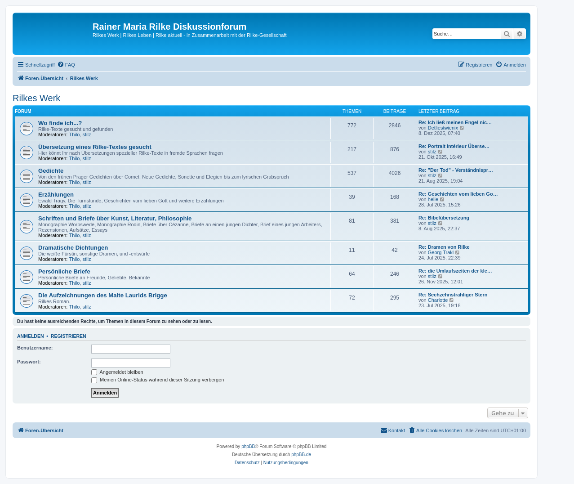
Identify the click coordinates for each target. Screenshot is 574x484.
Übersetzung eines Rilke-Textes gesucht (94, 146)
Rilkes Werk (36, 98)
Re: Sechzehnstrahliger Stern (452, 294)
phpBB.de (301, 454)
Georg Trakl (441, 252)
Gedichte (50, 170)
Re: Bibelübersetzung (443, 217)
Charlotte (438, 300)
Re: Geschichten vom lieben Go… (458, 194)
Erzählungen (56, 194)
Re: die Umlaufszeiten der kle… (455, 270)
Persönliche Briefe (64, 271)
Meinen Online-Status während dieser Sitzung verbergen (157, 379)
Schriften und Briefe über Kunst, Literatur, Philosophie (114, 218)
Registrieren (68, 336)
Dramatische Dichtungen (73, 247)
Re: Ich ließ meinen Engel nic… (455, 122)
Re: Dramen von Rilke (444, 247)
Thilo (74, 134)
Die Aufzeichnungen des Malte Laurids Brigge (102, 295)
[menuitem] (66, 64)
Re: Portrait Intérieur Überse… (453, 146)
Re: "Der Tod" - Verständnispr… (455, 170)
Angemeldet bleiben (117, 372)
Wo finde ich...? (60, 123)
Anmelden (30, 336)
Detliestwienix (443, 127)
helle (433, 199)
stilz (86, 134)
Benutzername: (35, 347)
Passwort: (29, 361)
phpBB (248, 446)
